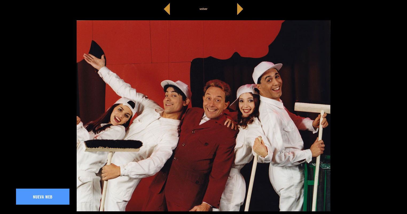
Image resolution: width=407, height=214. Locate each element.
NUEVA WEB (43, 197)
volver (203, 8)
